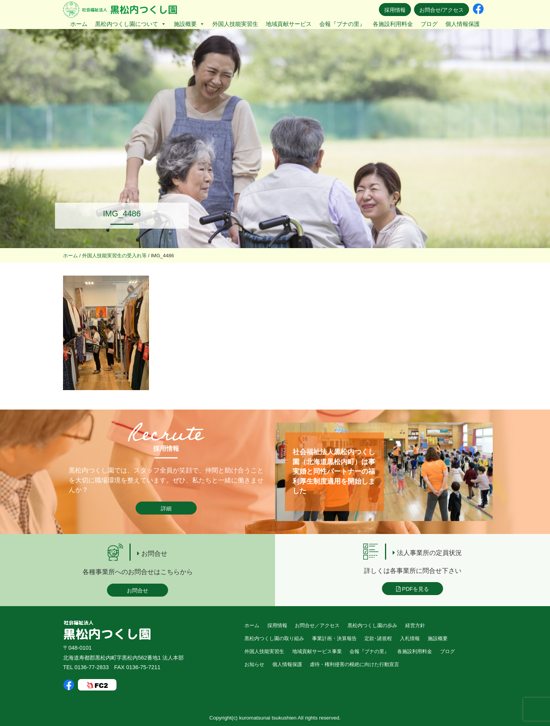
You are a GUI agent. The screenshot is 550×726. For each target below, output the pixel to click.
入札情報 (410, 638)
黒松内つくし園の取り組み (274, 638)
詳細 (166, 508)
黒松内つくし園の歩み (372, 625)
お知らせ (254, 664)
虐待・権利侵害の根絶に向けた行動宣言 (354, 664)
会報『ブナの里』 (342, 24)
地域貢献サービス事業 (317, 651)
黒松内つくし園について (130, 24)
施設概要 (189, 24)
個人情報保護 (462, 24)
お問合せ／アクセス (317, 625)
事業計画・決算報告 (334, 638)
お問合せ (137, 590)
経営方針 (415, 625)
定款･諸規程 (378, 638)
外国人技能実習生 (235, 24)
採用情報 (395, 10)
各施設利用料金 (393, 24)
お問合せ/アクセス (441, 10)
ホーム (78, 24)
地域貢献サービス (289, 24)
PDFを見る (412, 589)
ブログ (429, 24)
